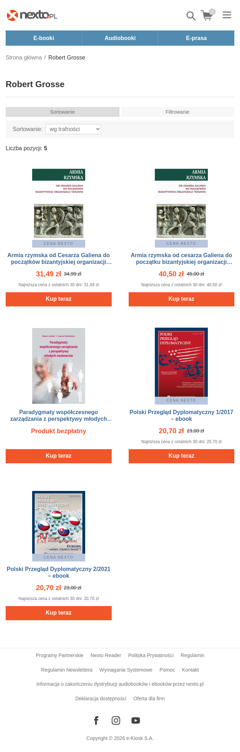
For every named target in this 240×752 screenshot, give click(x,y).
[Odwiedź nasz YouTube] (135, 720)
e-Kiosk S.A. (140, 738)
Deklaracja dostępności (101, 698)
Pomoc (167, 670)
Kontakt (190, 670)
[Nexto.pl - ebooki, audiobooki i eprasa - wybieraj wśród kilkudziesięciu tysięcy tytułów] (32, 15)
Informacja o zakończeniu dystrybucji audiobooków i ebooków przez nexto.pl (120, 684)
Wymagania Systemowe (125, 670)
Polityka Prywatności (151, 655)
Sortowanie (62, 112)
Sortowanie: (28, 129)
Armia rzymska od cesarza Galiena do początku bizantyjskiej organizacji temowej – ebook (181, 262)
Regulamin (192, 655)
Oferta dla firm (149, 698)
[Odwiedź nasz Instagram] (116, 720)
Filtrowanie (177, 112)
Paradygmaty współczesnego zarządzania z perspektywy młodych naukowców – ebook (58, 419)
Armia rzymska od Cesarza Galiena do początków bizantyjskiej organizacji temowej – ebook (58, 262)
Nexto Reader (105, 655)
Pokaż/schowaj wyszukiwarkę (192, 16)
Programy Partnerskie (59, 655)
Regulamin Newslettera (67, 670)
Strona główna (24, 58)
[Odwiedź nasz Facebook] (96, 720)
